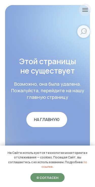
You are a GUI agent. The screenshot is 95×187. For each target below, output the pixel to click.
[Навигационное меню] (85, 10)
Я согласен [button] (47, 177)
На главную (47, 119)
